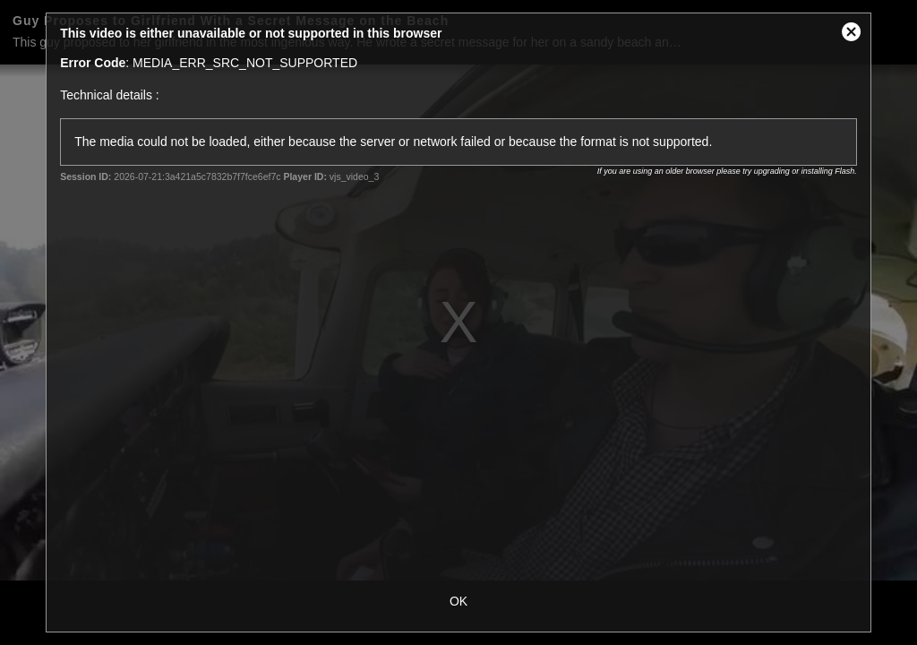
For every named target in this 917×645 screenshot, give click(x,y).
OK (458, 601)
